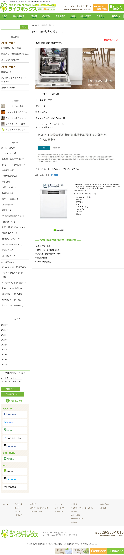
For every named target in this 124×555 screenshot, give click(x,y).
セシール (79, 212)
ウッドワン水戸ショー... (16, 118)
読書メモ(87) (7, 250)
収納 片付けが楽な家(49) (13, 165)
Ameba (9, 430)
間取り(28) (6, 210)
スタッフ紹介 (86, 16)
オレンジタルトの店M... (16, 112)
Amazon (79, 199)
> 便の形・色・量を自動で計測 (47, 250)
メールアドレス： (8, 378)
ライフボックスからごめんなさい (82, 508)
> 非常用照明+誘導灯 (43, 262)
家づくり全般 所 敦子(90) (14, 267)
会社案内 (116, 16)
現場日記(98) (7, 204)
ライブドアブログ (13, 438)
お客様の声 (60, 16)
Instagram (10, 445)
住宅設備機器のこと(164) (13, 216)
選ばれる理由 (19, 16)
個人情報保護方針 (77, 519)
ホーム (5, 504)
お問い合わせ (104, 504)
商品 (73, 16)
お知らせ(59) (7, 193)
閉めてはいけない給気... (16, 124)
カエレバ (83, 190)
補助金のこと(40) (9, 233)
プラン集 (46, 16)
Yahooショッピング (83, 197)
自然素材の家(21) (9, 170)
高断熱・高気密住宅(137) (13, 159)
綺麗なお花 (6, 72)
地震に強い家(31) (9, 187)
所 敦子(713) (7, 262)
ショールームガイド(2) (12, 244)
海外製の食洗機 (8, 87)
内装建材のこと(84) (10, 222)
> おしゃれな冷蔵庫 (42, 246)
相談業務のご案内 (36, 511)
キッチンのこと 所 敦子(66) (14, 283)
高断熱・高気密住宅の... (16, 129)
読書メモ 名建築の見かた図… (15, 54)
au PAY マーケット (83, 207)
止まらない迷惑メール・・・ (14, 60)
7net (77, 204)
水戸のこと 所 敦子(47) (13, 300)
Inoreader (10, 478)
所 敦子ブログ (59, 511)
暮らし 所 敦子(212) (12, 305)
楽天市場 (79, 202)
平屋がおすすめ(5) (10, 176)
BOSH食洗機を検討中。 (48, 31)
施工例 (34, 16)
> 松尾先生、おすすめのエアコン (48, 254)
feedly (8, 470)
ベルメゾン (80, 209)
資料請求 (103, 508)
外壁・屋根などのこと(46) (13, 227)
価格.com (79, 214)
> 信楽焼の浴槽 (41, 258)
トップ (5, 16)
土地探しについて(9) (11, 239)
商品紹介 (33, 504)
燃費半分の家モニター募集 (39, 508)
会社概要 (74, 504)
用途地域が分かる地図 (11, 48)
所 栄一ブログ (59, 508)
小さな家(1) (7, 182)
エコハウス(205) (9, 153)
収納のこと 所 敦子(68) (12, 288)
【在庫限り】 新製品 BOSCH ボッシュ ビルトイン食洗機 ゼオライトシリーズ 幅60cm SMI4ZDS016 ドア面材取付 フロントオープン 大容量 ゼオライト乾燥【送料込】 (98, 186)
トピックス (101, 16)
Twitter (8, 422)
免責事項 (74, 522)
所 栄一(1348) (8, 148)
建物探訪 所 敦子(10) (12, 294)
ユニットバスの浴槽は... (16, 106)
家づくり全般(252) (10, 199)
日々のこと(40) (8, 256)
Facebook (10, 414)
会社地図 (74, 511)
